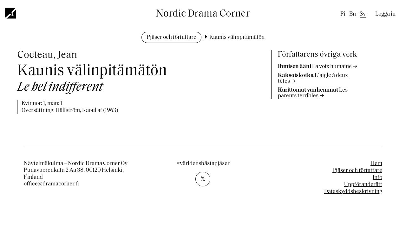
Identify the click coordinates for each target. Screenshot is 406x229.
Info (377, 178)
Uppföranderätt (363, 185)
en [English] (352, 14)
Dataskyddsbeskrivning (353, 192)
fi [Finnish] (342, 14)
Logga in (385, 14)
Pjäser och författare (171, 37)
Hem (376, 164)
